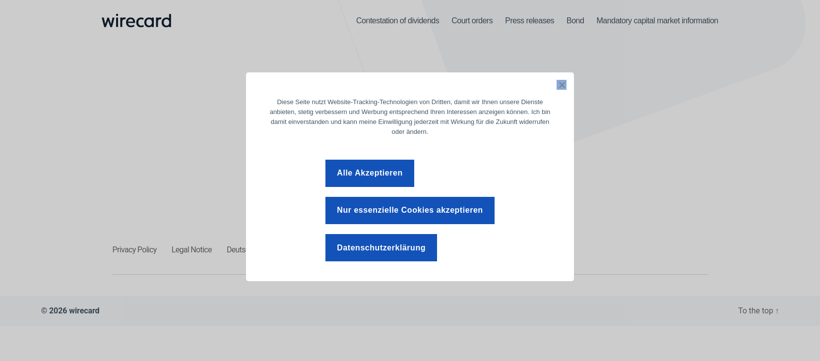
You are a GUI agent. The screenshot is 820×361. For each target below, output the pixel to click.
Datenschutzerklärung (381, 247)
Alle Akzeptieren (369, 173)
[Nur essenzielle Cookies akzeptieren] (562, 85)
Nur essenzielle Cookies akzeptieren (410, 210)
